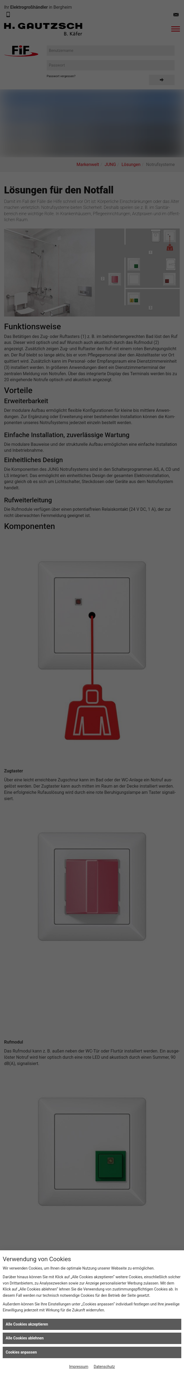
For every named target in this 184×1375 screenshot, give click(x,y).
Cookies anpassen (21, 1352)
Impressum (78, 1366)
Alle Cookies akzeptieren (27, 1324)
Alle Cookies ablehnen (25, 1338)
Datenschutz (104, 1366)
